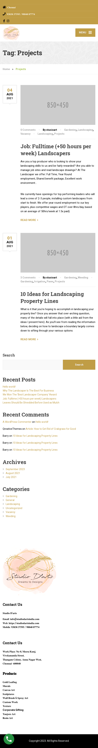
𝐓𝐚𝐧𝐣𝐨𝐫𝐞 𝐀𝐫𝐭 (9, 714)
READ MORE (28, 220)
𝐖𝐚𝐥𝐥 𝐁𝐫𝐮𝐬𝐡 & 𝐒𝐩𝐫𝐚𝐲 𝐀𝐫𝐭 (15, 698)
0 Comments (28, 129)
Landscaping (85, 129)
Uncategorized (14, 508)
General (10, 500)
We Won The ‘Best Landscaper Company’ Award (30, 394)
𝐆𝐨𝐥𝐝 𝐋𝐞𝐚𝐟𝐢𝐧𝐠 (10, 682)
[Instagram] (8, 20)
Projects (59, 133)
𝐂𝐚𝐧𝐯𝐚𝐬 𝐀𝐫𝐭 (9, 690)
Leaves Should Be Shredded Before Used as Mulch (31, 402)
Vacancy (25, 133)
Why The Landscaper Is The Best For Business (28, 390)
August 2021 (13, 473)
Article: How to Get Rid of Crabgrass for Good (51, 428)
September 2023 (15, 469)
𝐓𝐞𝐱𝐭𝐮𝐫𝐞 (7, 706)
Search (9, 355)
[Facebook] (4, 20)
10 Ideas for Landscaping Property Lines (52, 297)
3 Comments (28, 277)
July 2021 (11, 477)
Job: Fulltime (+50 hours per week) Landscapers (55, 150)
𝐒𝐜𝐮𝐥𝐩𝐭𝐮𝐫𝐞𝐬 (8, 694)
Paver (50, 281)
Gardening (70, 129)
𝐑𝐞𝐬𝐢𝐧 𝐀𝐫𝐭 (8, 718)
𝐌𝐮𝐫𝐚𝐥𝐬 (6, 686)
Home (6, 69)
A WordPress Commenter (17, 421)
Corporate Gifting (13, 710)
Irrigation (39, 281)
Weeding (83, 277)
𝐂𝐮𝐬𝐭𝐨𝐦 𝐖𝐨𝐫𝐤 (10, 702)
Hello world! (9, 386)
